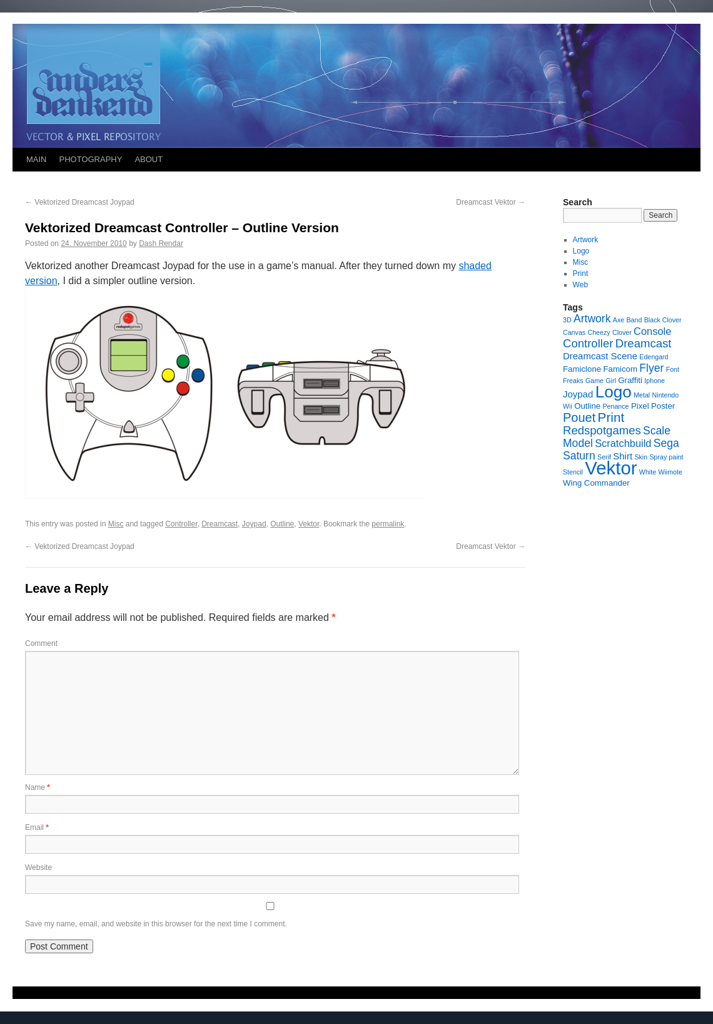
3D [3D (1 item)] (567, 320)
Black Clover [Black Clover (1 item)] (663, 320)
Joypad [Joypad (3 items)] (578, 394)
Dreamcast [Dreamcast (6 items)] (643, 343)
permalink (388, 524)
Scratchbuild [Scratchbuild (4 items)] (623, 443)
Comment (41, 643)
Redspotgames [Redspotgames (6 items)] (602, 430)
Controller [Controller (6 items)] (588, 343)
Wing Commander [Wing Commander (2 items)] (596, 483)
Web (580, 284)
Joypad (254, 524)
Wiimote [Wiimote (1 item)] (670, 472)
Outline (282, 524)
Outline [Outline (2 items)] (587, 406)
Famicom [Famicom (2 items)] (620, 369)
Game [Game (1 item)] (594, 380)
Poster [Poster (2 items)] (663, 406)
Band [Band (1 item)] (634, 320)
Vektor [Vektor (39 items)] (611, 468)
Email (37, 827)
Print (581, 273)
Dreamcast (219, 524)
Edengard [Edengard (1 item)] (653, 357)
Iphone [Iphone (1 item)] (654, 380)
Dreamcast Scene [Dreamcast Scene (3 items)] (600, 356)
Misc (116, 524)
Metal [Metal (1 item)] (642, 395)
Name (37, 787)
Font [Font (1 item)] (672, 369)
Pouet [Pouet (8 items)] (579, 417)
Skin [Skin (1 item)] (640, 457)
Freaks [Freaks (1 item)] (573, 380)
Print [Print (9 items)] (611, 417)
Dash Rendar (161, 243)
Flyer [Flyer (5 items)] (651, 368)
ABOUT (148, 159)
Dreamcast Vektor (490, 202)
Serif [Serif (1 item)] (604, 457)
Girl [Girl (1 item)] (610, 380)
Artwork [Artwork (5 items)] (592, 318)
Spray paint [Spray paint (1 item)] (667, 457)
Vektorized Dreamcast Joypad (79, 202)
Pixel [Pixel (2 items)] (640, 406)
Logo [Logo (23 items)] (613, 391)
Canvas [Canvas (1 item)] (574, 332)
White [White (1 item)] (647, 472)
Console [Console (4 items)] (652, 331)
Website (38, 867)
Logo (581, 251)
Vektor (308, 524)
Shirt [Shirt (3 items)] (622, 456)
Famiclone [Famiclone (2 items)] (582, 369)
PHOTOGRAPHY (91, 159)
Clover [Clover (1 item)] (622, 332)
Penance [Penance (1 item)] (615, 406)
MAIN (36, 159)
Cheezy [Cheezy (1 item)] (598, 332)
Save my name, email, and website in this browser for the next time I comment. (156, 923)
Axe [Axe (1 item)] (618, 320)
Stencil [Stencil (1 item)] (573, 472)
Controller (181, 524)
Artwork (586, 239)
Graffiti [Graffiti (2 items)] (630, 380)
